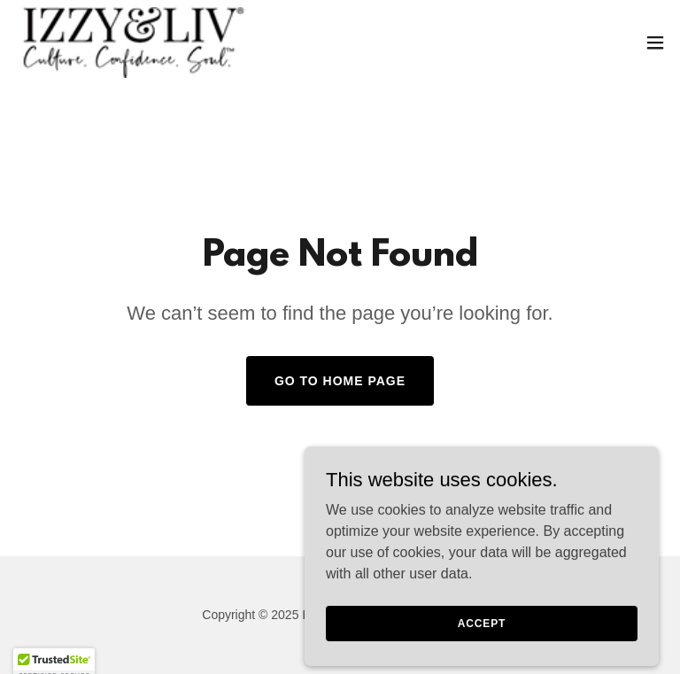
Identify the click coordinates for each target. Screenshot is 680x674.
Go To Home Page (340, 381)
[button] (655, 42)
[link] (132, 42)
